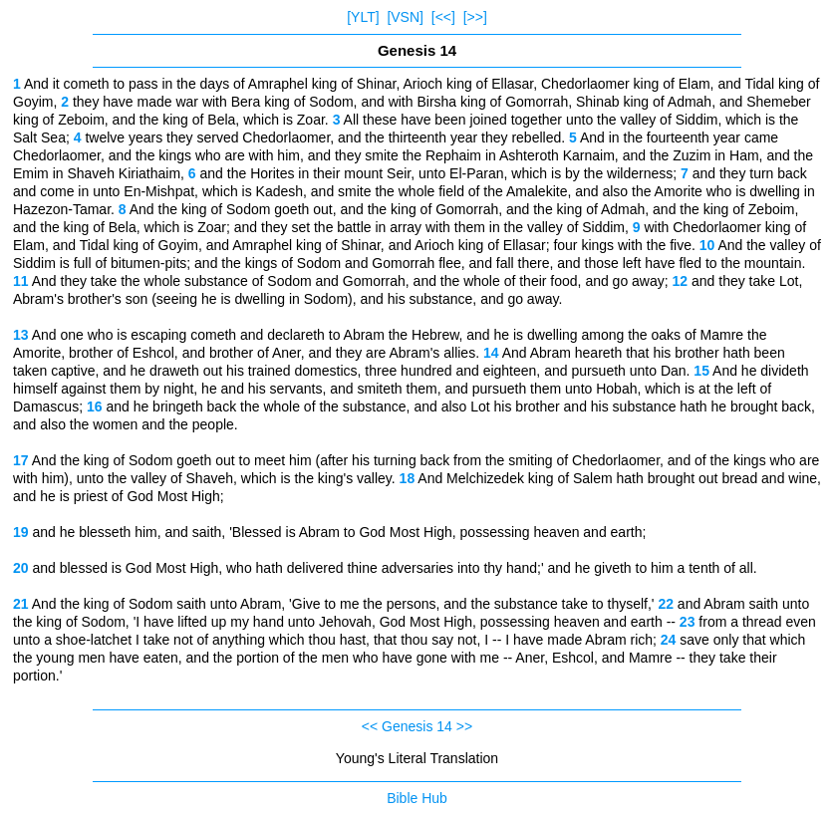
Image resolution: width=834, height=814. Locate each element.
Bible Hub (417, 798)
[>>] (475, 17)
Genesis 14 (417, 726)
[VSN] (405, 17)
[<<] (443, 17)
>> (464, 726)
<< (370, 726)
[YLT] (363, 17)
